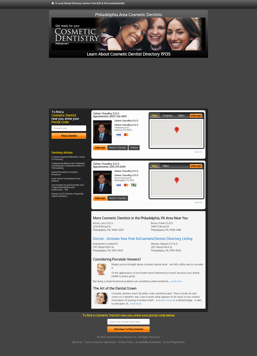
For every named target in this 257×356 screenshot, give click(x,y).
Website (134, 147)
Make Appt (100, 147)
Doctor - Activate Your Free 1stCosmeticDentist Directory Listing (142, 238)
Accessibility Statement (148, 342)
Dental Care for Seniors (62, 193)
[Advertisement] (128, 83)
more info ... (199, 152)
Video (181, 115)
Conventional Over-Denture (66, 179)
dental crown (165, 300)
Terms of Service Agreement (100, 342)
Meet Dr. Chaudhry (117, 147)
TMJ (66, 189)
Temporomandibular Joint (63, 163)
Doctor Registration (174, 342)
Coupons (168, 115)
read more (176, 281)
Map (154, 115)
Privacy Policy (125, 342)
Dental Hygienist (61, 157)
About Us (77, 342)
